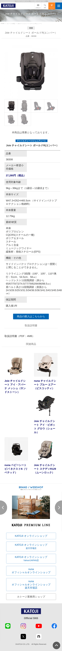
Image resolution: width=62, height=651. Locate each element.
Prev (3, 507)
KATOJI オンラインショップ (31, 535)
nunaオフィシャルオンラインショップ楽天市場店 (31, 584)
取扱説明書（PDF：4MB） (19, 336)
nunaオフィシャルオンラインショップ (31, 571)
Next (58, 507)
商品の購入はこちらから (31, 316)
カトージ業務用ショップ (31, 596)
